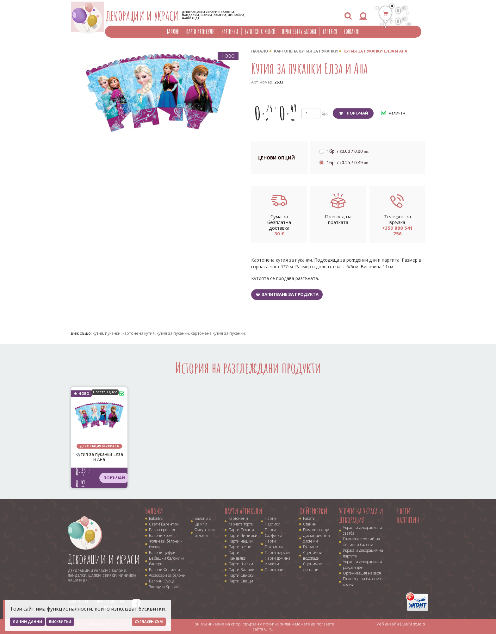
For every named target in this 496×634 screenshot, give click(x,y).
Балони (173, 31)
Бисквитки (60, 621)
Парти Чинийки (242, 535)
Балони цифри (162, 552)
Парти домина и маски (277, 561)
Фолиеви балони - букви (165, 544)
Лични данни (27, 621)
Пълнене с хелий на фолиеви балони (361, 541)
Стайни (310, 524)
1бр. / (348, 151)
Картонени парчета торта (240, 521)
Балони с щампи (203, 521)
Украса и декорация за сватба (362, 530)
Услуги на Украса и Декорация (361, 515)
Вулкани (310, 547)
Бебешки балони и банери (166, 561)
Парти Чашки (240, 541)
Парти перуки (277, 552)
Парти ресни (239, 547)
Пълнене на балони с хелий (362, 581)
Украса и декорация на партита (363, 553)
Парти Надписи (272, 521)
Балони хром (160, 535)
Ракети (309, 518)
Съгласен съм (149, 621)
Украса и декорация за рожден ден (362, 564)
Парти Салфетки (273, 532)
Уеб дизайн (400, 624)
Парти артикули (200, 31)
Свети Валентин (164, 524)
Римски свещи (316, 529)
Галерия (330, 31)
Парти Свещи (240, 581)
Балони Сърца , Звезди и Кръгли (164, 583)
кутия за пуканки (173, 333)
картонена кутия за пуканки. (218, 333)
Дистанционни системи (316, 538)
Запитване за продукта (287, 294)
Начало (259, 51)
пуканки (113, 333)
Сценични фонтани (312, 566)
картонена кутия (138, 333)
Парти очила (276, 569)
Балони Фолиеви (164, 569)
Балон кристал (162, 529)
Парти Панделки (237, 555)
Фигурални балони (205, 532)
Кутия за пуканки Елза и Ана (375, 51)
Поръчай (353, 113)
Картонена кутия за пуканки (306, 51)
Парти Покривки (274, 544)
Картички (229, 31)
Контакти (352, 31)
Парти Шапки (240, 564)
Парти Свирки (241, 575)
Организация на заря (362, 573)
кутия (98, 333)
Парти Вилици (241, 569)
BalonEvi (156, 518)
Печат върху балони (299, 31)
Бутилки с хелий (260, 31)
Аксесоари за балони (167, 575)
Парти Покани (241, 529)
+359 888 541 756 (397, 231)
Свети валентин (408, 515)
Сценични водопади (312, 555)
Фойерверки (313, 511)
